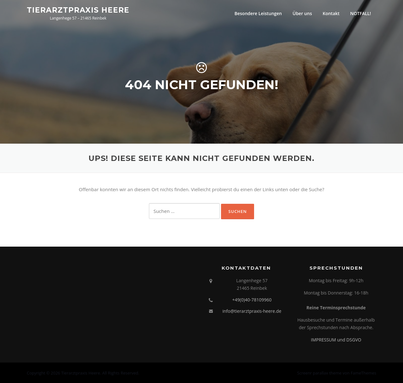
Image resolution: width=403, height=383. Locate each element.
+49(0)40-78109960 (252, 300)
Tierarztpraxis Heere (78, 9)
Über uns (302, 13)
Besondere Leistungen (258, 13)
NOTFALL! (360, 13)
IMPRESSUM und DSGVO (336, 340)
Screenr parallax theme (319, 373)
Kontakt (331, 13)
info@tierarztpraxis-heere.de (251, 311)
